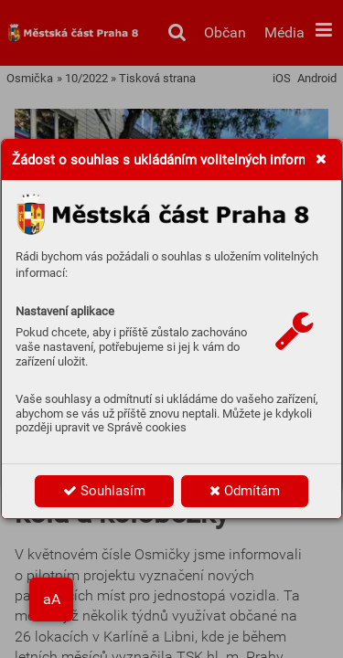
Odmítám (244, 491)
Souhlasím (104, 491)
